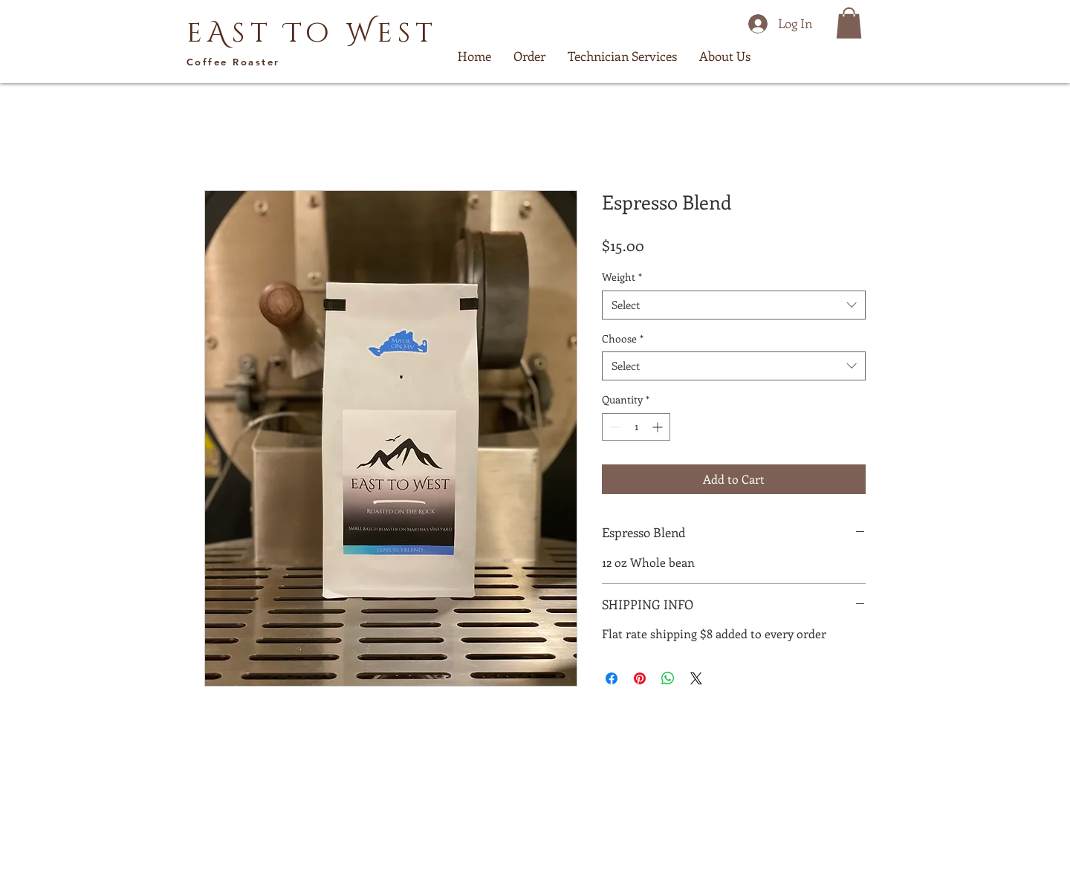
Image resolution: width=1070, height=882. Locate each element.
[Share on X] (696, 678)
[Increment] (658, 427)
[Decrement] (613, 427)
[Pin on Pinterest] (640, 678)
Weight (622, 277)
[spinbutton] (636, 427)
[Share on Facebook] (611, 678)
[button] (849, 23)
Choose (622, 338)
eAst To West (312, 33)
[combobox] (734, 305)
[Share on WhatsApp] (668, 678)
